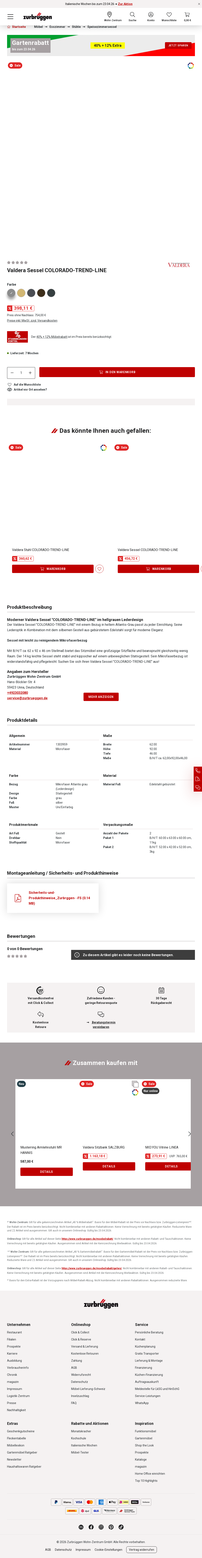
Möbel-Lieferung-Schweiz (88, 1389)
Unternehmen (18, 1324)
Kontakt (140, 1339)
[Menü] (10, 16)
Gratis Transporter (147, 1353)
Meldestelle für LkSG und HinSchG (157, 1389)
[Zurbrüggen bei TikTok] (121, 1527)
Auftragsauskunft (147, 1381)
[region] (101, 156)
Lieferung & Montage (149, 1360)
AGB (74, 1367)
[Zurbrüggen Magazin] (81, 1527)
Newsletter (14, 1459)
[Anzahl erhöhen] (30, 373)
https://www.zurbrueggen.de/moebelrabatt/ (87, 1238)
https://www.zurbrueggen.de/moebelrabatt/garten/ (92, 1268)
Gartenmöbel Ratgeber (22, 1452)
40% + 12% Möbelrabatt (51, 336)
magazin (13, 1381)
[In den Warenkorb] (117, 372)
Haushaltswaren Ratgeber (24, 1466)
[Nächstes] (190, 1134)
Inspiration (144, 1423)
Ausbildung (14, 1360)
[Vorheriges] (12, 1134)
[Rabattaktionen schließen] (199, 4)
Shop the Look (144, 1445)
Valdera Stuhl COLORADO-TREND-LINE (40, 550)
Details (46, 1171)
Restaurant (14, 1332)
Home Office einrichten (150, 1473)
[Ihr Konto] (151, 16)
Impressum (14, 1389)
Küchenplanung (145, 1346)
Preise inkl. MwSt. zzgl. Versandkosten (32, 320)
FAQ (74, 1403)
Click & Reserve (81, 1339)
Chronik (12, 1374)
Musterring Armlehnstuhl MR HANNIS (41, 1150)
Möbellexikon (15, 1445)
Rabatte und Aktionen (89, 1423)
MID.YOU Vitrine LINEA (161, 1147)
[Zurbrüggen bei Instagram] (101, 1527)
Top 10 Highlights (146, 1480)
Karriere (12, 1353)
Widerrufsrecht (81, 1374)
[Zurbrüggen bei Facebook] (91, 1527)
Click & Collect (80, 1332)
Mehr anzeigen (101, 696)
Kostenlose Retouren (85, 1353)
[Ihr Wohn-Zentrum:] (113, 16)
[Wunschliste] (169, 16)
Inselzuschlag (80, 1396)
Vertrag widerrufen (141, 1549)
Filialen (11, 1339)
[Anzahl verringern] (12, 373)
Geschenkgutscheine (21, 1431)
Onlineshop (80, 1324)
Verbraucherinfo (18, 1367)
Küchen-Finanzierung (149, 1374)
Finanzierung (143, 1367)
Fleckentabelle (16, 1438)
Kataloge (141, 1459)
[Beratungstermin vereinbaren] (198, 787)
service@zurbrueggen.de (27, 698)
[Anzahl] (21, 373)
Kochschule (78, 1438)
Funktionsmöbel (145, 1431)
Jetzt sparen (178, 45)
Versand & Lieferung (84, 1346)
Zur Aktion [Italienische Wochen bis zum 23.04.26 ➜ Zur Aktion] (125, 4)
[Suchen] (132, 16)
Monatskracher (81, 1431)
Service (141, 1324)
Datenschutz (79, 1381)
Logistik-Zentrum (18, 1396)
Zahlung (76, 1360)
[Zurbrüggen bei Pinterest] (111, 1527)
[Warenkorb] (187, 16)
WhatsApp (142, 1403)
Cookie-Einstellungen (108, 1549)
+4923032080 (17, 693)
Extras (12, 1423)
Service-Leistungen (147, 1396)
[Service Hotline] (198, 771)
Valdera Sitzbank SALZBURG (104, 1147)
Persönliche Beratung (149, 1332)
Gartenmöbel (143, 1438)
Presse (11, 1403)
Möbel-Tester (80, 1452)
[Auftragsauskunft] (198, 779)
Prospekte (14, 1346)
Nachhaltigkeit (16, 1410)
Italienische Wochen (84, 1445)
